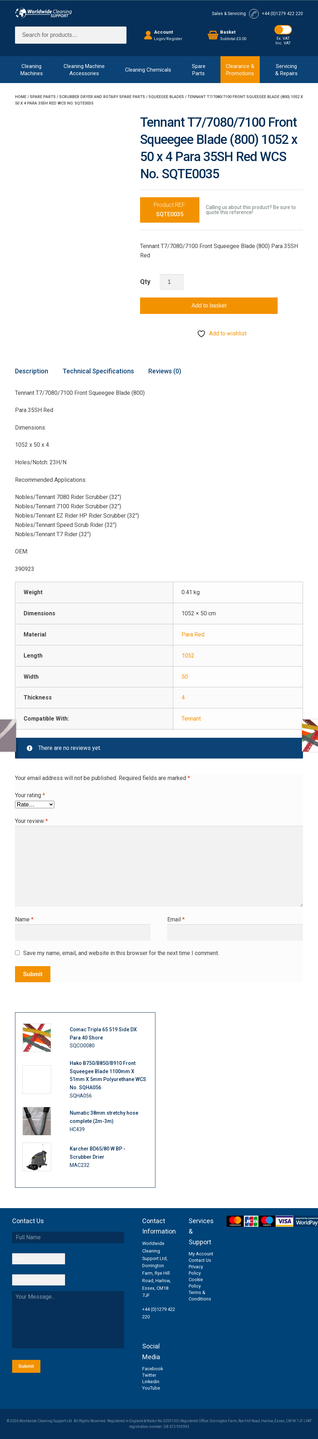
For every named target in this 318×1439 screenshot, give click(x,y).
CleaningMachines (31, 70)
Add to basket (209, 305)
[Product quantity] (172, 282)
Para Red (193, 634)
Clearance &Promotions (240, 70)
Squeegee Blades (166, 97)
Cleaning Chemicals (148, 70)
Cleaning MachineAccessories (84, 70)
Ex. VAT (283, 38)
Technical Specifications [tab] (98, 371)
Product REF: (170, 210)
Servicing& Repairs (286, 70)
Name (24, 919)
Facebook (152, 1368)
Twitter (149, 1375)
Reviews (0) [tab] (164, 371)
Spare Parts (43, 97)
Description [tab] (31, 371)
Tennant (191, 718)
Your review (31, 821)
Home (20, 97)
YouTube (151, 1388)
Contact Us (200, 1260)
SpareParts (198, 70)
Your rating (30, 795)
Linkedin (150, 1381)
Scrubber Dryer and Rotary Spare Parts (102, 97)
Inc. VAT (283, 43)
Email (176, 919)
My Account (201, 1253)
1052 (188, 655)
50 (185, 676)
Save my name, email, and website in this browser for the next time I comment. (121, 953)
